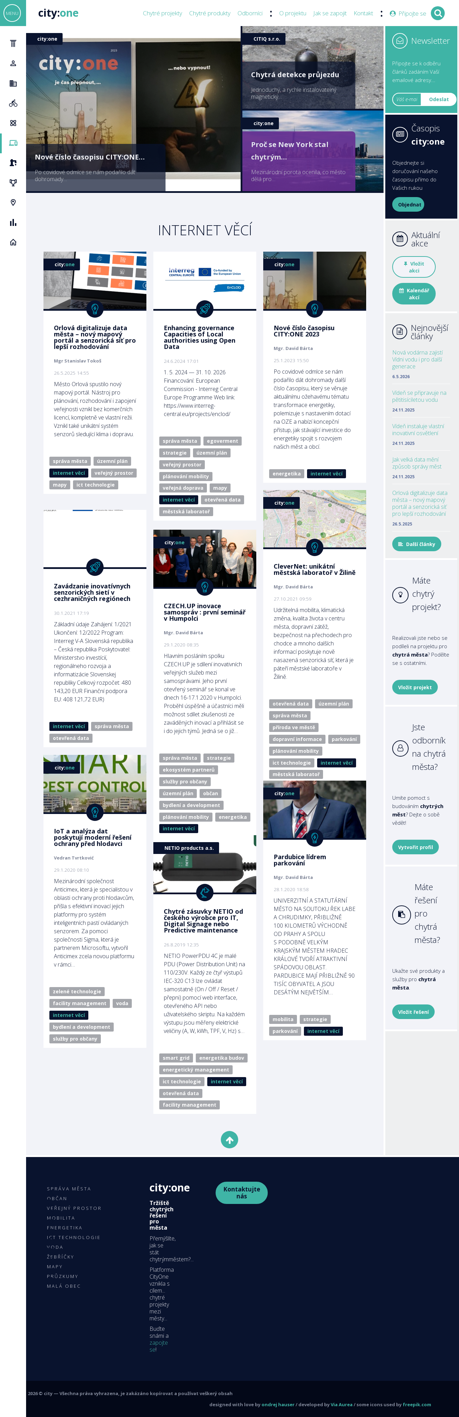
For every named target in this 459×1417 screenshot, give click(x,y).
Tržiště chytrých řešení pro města (162, 1215)
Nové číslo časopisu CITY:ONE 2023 (304, 331)
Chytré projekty (162, 13)
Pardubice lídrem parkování (300, 860)
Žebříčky (60, 1257)
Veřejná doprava (183, 487)
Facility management (79, 1003)
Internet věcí (69, 473)
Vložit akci (414, 267)
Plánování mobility (186, 476)
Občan (210, 793)
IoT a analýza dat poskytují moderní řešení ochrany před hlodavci (92, 837)
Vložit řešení (413, 1012)
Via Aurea (342, 1404)
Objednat (409, 204)
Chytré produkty (210, 13)
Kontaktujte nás (241, 1192)
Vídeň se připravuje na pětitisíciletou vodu (419, 396)
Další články (416, 544)
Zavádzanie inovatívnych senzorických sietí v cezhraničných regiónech (92, 592)
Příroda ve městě (294, 727)
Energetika (287, 473)
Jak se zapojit (330, 13)
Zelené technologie (77, 991)
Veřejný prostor (114, 473)
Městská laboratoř (186, 511)
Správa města (70, 461)
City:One (170, 1187)
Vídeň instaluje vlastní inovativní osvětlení (418, 429)
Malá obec (64, 1286)
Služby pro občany (185, 781)
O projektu (292, 13)
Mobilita (283, 1019)
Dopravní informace (297, 739)
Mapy (60, 484)
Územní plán (112, 461)
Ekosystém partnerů (189, 769)
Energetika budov (221, 1057)
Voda (122, 1003)
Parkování (344, 739)
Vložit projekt (415, 687)
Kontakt (363, 13)
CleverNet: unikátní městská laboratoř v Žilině (315, 569)
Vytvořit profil (415, 847)
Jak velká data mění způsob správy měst (417, 463)
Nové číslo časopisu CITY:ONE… (90, 157)
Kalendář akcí (414, 294)
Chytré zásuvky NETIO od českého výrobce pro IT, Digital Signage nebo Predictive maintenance (203, 920)
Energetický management (196, 1069)
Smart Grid (176, 1057)
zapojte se (159, 1346)
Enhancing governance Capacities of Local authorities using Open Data (199, 337)
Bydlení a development (191, 805)
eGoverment (222, 441)
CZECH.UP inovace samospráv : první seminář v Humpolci (204, 612)
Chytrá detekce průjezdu (295, 74)
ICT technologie (95, 484)
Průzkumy (63, 1276)
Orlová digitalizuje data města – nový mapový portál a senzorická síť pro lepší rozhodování (95, 337)
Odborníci (250, 13)
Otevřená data (222, 499)
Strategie (175, 452)
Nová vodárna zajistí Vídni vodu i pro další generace (417, 359)
